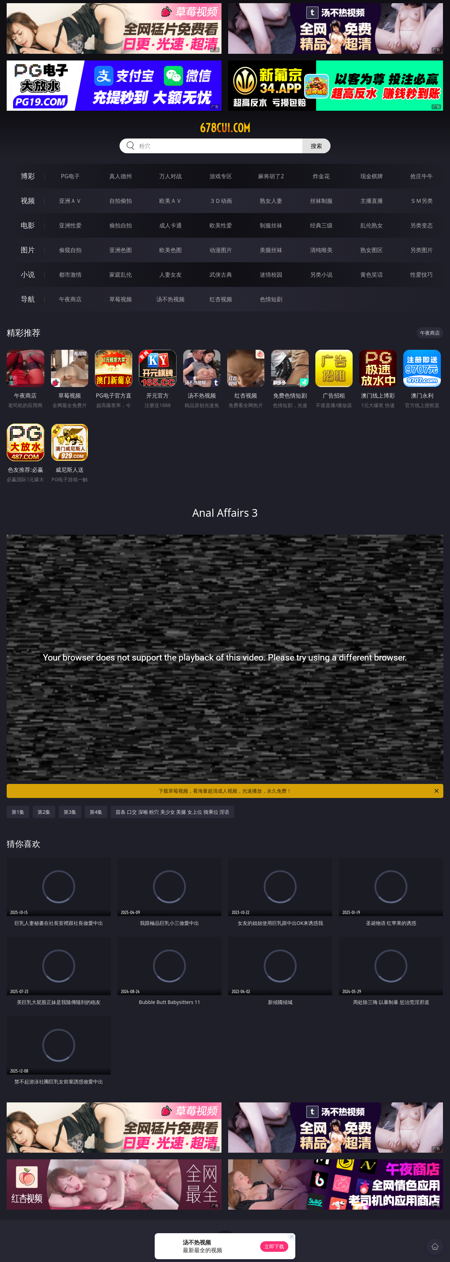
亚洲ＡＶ (70, 201)
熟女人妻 (271, 201)
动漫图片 (221, 250)
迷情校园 (271, 274)
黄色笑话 (371, 274)
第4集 (96, 812)
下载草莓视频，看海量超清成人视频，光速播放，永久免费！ (299, 791)
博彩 (28, 176)
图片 (28, 250)
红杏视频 (221, 299)
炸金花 (321, 176)
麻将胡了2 (271, 176)
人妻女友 (170, 274)
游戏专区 (221, 176)
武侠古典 (221, 274)
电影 (28, 225)
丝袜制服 (321, 201)
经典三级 (321, 225)
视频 (28, 200)
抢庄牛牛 (421, 176)
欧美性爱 (221, 225)
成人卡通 (170, 225)
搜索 (316, 146)
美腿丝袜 (271, 250)
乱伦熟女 (371, 225)
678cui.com (225, 128)
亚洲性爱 (70, 225)
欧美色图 (170, 250)
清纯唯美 (321, 250)
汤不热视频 (170, 299)
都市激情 (70, 274)
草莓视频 (120, 299)
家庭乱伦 (120, 274)
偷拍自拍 (120, 225)
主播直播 (371, 201)
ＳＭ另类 (421, 201)
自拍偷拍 (120, 201)
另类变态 (421, 225)
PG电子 (70, 176)
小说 (28, 274)
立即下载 (274, 1246)
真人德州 (120, 176)
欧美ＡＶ (170, 201)
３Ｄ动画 (221, 201)
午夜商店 (70, 299)
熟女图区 (371, 250)
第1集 (18, 812)
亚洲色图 (120, 250)
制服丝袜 (271, 225)
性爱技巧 (421, 274)
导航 (28, 299)
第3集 (70, 812)
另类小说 (321, 274)
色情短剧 (271, 299)
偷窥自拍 (70, 250)
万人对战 (170, 176)
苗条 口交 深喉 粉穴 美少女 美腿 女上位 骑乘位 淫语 (172, 812)
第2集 (44, 812)
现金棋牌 (371, 176)
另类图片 (421, 250)
